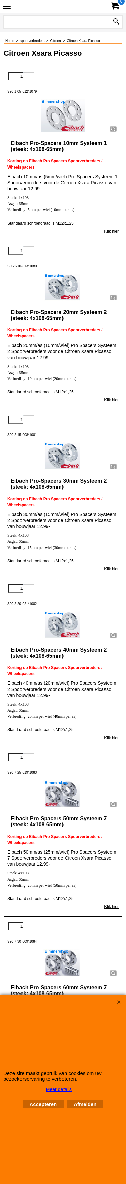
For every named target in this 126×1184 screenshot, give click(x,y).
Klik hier (111, 231)
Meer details (59, 1089)
